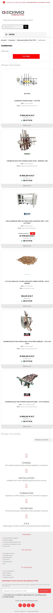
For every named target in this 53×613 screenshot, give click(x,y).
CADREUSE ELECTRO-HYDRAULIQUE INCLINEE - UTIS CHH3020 (27, 402)
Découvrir (27, 125)
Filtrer (26, 56)
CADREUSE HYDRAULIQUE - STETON (27, 101)
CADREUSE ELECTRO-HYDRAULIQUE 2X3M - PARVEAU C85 (27, 161)
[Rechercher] (15, 27)
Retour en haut (43, 440)
